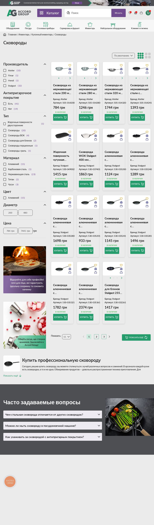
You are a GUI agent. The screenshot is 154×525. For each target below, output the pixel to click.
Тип (6, 116)
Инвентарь (24, 34)
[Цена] (10, 231)
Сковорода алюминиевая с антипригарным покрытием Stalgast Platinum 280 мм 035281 (139, 222)
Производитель (15, 64)
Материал (11, 158)
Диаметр (10, 205)
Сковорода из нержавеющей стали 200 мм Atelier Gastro (62, 89)
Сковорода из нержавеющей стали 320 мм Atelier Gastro (114, 89)
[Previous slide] (54, 78)
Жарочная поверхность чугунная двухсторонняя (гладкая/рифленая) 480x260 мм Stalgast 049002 (62, 156)
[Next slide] (70, 78)
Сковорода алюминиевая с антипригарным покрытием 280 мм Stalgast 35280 (62, 222)
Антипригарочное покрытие (17, 95)
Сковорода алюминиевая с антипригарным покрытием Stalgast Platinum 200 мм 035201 (88, 222)
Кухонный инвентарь (42, 34)
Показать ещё (136, 337)
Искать (118, 12)
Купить (58, 117)
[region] (24, 78)
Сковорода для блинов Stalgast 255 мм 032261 (112, 289)
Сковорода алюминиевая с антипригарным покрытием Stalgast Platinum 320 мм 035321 (62, 289)
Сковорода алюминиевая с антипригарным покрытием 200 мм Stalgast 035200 (114, 156)
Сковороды (60, 34)
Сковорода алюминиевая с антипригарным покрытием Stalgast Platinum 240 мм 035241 (114, 222)
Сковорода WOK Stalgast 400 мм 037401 (87, 156)
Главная (12, 34)
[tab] (58, 78)
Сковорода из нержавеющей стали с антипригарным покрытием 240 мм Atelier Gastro (139, 89)
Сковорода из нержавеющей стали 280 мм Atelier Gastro (88, 89)
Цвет (7, 191)
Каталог (53, 13)
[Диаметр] (10, 213)
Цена (7, 223)
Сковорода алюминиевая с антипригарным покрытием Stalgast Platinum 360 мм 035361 (88, 289)
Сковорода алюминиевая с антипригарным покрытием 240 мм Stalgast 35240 (139, 156)
